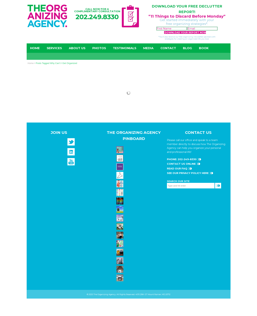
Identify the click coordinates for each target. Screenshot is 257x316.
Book (204, 48)
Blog (187, 48)
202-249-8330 (187, 159)
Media (148, 48)
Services (54, 48)
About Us (77, 48)
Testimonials (124, 48)
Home (35, 48)
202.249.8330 (97, 17)
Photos (99, 48)
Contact (168, 48)
